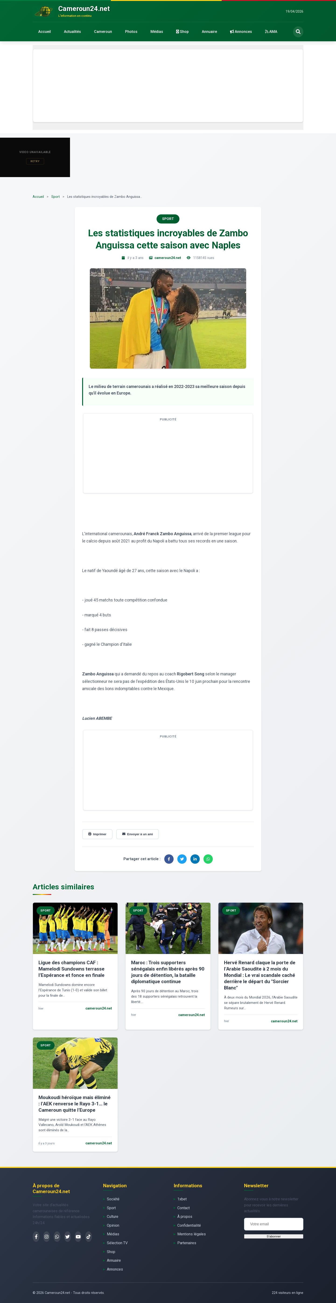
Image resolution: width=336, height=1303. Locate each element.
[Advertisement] (168, 85)
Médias (156, 31)
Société (113, 1199)
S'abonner (274, 1236)
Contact (183, 1208)
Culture (112, 1216)
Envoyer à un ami (137, 834)
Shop (182, 31)
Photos (131, 31)
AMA (271, 31)
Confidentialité (189, 1225)
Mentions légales (191, 1234)
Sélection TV (117, 1243)
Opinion (113, 1225)
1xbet (182, 1199)
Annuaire (209, 31)
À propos (184, 1216)
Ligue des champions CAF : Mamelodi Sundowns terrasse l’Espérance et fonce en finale (71, 969)
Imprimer (97, 834)
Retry (35, 161)
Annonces (241, 31)
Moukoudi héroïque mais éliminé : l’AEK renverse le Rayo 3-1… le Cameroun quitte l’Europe (74, 1104)
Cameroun (103, 31)
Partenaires (186, 1243)
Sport (55, 197)
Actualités (72, 31)
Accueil (44, 31)
